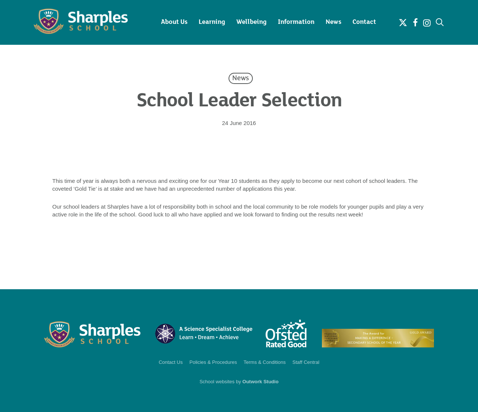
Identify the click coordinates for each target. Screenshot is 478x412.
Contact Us (171, 362)
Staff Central (305, 362)
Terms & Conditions (264, 362)
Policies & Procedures (213, 362)
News (240, 78)
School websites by (239, 381)
